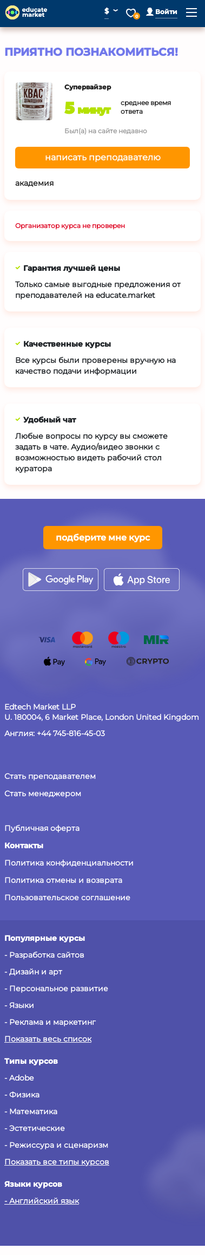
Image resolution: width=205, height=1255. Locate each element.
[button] (161, 12)
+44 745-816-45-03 (71, 733)
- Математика (30, 1111)
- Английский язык (41, 1201)
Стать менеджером (42, 793)
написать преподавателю (103, 157)
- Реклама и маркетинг (50, 1022)
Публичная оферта (42, 828)
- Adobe (19, 1078)
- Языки (19, 1005)
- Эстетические (34, 1128)
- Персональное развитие (56, 988)
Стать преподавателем (50, 776)
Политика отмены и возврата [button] (63, 880)
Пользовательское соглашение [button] (67, 897)
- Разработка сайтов (44, 955)
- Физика (21, 1095)
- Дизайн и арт (33, 972)
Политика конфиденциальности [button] (69, 863)
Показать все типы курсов (56, 1162)
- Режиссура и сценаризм (56, 1145)
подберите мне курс (103, 537)
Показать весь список (47, 1039)
